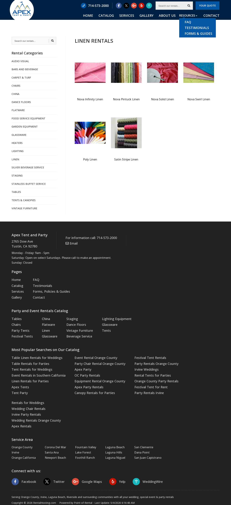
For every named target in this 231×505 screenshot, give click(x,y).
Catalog (123, 20)
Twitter (52, 468)
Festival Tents (21, 331)
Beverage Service (74, 331)
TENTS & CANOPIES (24, 200)
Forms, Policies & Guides (48, 289)
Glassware (47, 331)
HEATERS (17, 143)
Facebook (23, 468)
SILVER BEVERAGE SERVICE (28, 167)
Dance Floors (72, 320)
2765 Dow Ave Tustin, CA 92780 (23, 243)
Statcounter (8, 502)
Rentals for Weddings (26, 392)
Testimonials (40, 284)
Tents (100, 325)
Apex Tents (19, 378)
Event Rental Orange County (89, 352)
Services (139, 20)
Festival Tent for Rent (141, 378)
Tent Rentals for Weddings (30, 362)
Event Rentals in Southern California (36, 367)
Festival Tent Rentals (140, 352)
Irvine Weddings (137, 362)
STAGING (17, 175)
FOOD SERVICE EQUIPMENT (28, 118)
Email (71, 242)
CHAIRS (16, 85)
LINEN (15, 159)
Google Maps (83, 468)
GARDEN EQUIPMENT (25, 126)
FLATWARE (18, 110)
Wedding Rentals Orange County (34, 408)
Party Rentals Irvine (139, 383)
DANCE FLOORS (21, 102)
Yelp (112, 468)
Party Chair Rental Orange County (93, 357)
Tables (16, 315)
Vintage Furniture (75, 325)
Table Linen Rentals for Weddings (35, 352)
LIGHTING (17, 151)
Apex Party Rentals (83, 378)
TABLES (16, 192)
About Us (172, 20)
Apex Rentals (20, 413)
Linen (43, 325)
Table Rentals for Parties (28, 357)
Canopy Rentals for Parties (88, 383)
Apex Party (77, 362)
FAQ (34, 278)
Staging (68, 315)
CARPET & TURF (21, 77)
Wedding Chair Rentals (27, 397)
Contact (212, 20)
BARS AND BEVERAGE (25, 69)
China (44, 315)
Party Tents (20, 325)
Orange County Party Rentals (146, 372)
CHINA (15, 94)
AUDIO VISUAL (20, 61)
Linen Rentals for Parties (28, 372)
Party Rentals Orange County (146, 357)
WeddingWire (141, 468)
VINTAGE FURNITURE (24, 208)
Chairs (16, 320)
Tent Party (19, 383)
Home (108, 20)
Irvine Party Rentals (25, 403)
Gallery (155, 20)
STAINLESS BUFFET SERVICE (29, 184)
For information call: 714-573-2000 (89, 238)
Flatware (46, 320)
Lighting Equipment (109, 315)
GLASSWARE (19, 135)
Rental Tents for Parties (142, 367)
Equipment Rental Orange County (93, 372)
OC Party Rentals (81, 367)
